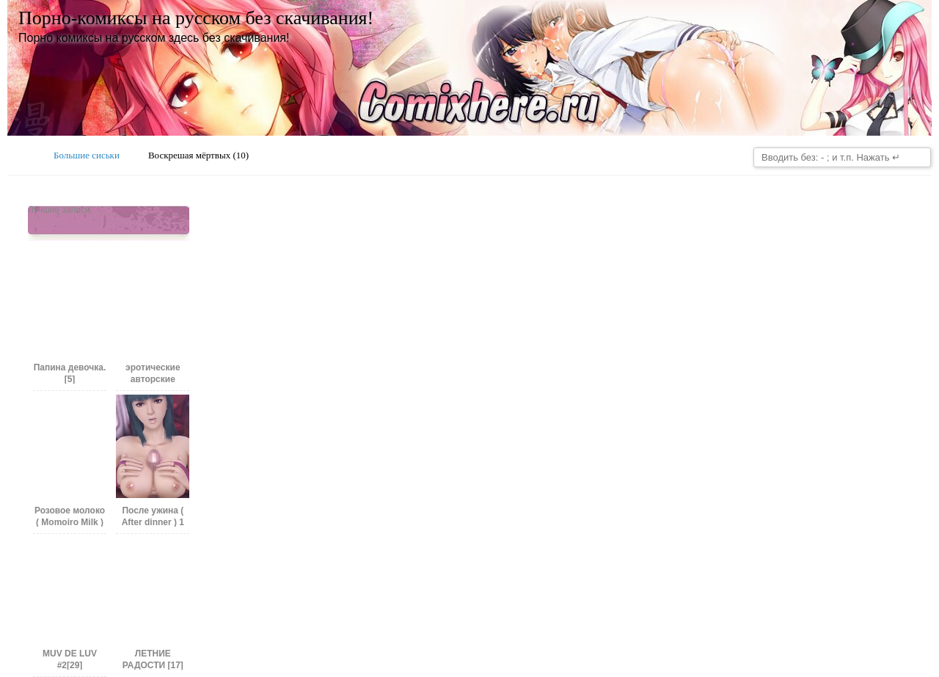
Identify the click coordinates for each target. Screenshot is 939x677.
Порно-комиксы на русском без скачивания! (195, 18)
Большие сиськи (87, 155)
